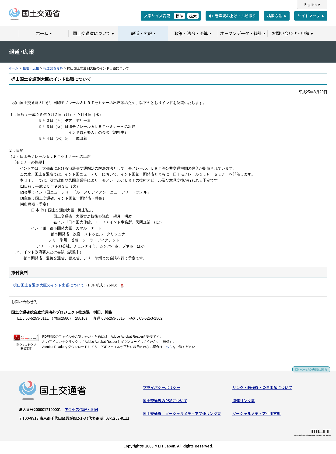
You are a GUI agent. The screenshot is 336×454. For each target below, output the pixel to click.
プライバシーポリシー (161, 389)
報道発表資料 (53, 68)
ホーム (13, 68)
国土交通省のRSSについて (165, 402)
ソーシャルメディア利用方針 (256, 415)
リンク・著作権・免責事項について (262, 389)
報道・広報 (31, 68)
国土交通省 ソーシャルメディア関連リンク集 (182, 415)
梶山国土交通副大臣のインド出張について (48, 285)
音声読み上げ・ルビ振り (235, 15)
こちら (167, 347)
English (310, 4)
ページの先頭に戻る (311, 372)
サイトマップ (309, 15)
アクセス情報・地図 (81, 411)
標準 (179, 16)
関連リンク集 (243, 402)
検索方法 (274, 15)
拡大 (193, 16)
